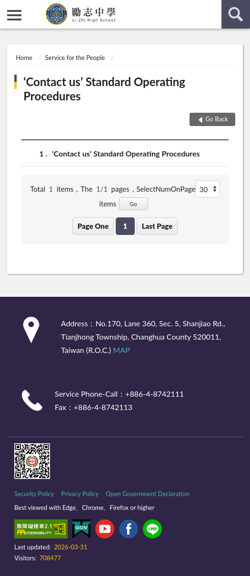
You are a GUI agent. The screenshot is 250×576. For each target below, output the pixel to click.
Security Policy (34, 494)
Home (24, 57)
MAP (121, 349)
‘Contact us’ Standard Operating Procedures (104, 89)
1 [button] (125, 226)
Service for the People (75, 57)
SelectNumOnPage (166, 189)
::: (7, 7)
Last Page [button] (157, 226)
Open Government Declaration (148, 494)
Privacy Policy (80, 494)
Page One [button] (93, 226)
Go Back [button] (216, 119)
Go (133, 204)
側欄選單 (14, 15)
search (235, 14)
